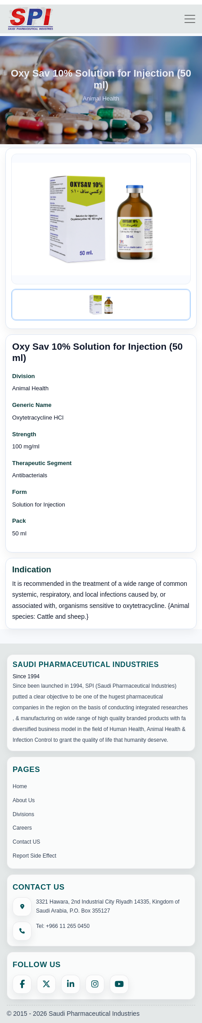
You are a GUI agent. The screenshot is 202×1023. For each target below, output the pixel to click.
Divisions (23, 814)
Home (20, 786)
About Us (24, 800)
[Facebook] (22, 984)
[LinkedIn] (70, 984)
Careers (22, 828)
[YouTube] (119, 984)
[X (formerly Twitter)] (46, 984)
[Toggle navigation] (190, 18)
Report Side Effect (34, 856)
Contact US (26, 842)
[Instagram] (94, 984)
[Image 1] (101, 304)
